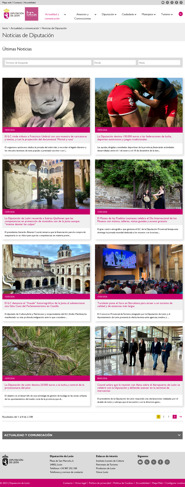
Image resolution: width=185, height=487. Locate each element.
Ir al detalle (46, 102)
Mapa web (6, 2)
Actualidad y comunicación (24, 28)
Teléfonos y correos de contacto (66, 472)
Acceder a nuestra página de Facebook (176, 2)
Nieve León (102, 472)
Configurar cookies (175, 483)
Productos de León (105, 468)
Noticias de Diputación (54, 28)
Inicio (5, 28)
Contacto (17, 2)
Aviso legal (80, 483)
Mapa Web (157, 483)
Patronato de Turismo (107, 464)
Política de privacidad (100, 483)
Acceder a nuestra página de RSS (167, 2)
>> (180, 417)
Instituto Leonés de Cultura (110, 460)
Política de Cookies (123, 483)
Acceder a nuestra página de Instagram (181, 2)
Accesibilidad (29, 2)
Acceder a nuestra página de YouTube (162, 2)
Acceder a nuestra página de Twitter (172, 2)
